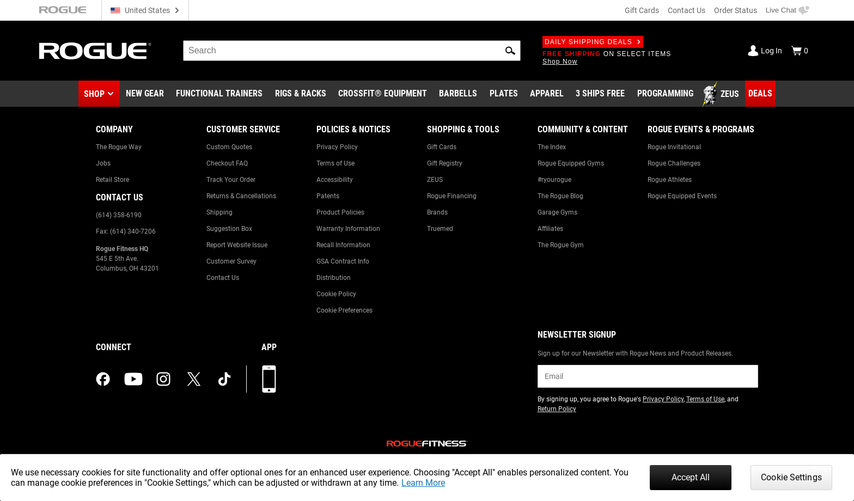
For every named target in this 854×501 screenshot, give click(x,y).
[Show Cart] (799, 50)
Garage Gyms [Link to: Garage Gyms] (557, 212)
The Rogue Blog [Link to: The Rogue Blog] (560, 196)
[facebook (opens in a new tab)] (103, 379)
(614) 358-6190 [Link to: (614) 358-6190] (119, 215)
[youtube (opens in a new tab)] (133, 379)
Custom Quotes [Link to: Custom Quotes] (229, 147)
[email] (648, 376)
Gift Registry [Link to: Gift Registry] (444, 163)
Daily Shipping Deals (593, 42)
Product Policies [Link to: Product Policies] (340, 212)
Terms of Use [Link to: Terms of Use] (335, 163)
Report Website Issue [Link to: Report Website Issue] (236, 245)
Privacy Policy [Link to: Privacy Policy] (337, 147)
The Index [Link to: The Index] (552, 147)
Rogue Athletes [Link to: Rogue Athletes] (670, 180)
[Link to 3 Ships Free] (600, 94)
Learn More (423, 483)
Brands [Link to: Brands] (437, 212)
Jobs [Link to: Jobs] (103, 163)
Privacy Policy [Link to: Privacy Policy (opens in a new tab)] (663, 399)
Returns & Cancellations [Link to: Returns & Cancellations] (241, 196)
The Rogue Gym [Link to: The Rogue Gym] (561, 245)
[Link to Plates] (503, 94)
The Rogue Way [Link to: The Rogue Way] (119, 147)
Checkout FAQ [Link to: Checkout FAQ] (227, 163)
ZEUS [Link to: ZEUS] (435, 180)
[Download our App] (269, 379)
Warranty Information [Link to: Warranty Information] (348, 229)
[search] (352, 50)
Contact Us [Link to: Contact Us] (222, 278)
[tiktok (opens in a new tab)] (224, 379)
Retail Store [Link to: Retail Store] (112, 180)
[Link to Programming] (665, 94)
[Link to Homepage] (95, 51)
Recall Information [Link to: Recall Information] (343, 245)
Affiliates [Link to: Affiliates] (550, 229)
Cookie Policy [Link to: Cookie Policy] (336, 294)
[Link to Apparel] (547, 94)
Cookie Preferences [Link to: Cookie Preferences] (344, 310)
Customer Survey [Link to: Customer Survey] (231, 261)
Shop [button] (94, 94)
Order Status (735, 10)
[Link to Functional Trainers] (219, 94)
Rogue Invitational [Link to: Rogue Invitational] (674, 147)
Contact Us (686, 10)
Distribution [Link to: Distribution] (333, 278)
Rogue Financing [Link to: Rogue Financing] (452, 196)
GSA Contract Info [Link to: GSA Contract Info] (342, 261)
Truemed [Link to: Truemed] (440, 229)
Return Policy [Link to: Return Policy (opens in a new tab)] (557, 409)
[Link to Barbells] (458, 94)
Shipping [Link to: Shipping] (219, 212)
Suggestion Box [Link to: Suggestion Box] (229, 229)
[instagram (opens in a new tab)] (163, 379)
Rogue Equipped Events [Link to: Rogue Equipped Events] (682, 196)
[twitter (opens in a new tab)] (194, 379)
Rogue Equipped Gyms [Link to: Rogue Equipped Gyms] (571, 163)
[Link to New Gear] (145, 94)
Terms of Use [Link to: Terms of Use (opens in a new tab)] (705, 399)
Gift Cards (642, 10)
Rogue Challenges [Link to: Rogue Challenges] (674, 163)
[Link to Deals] (760, 94)
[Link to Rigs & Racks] (301, 94)
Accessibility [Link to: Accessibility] (334, 180)
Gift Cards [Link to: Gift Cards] (441, 147)
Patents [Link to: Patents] (327, 196)
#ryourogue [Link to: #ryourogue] (554, 180)
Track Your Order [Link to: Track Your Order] (230, 180)
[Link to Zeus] (722, 94)
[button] (510, 50)
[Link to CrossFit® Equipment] (382, 94)
